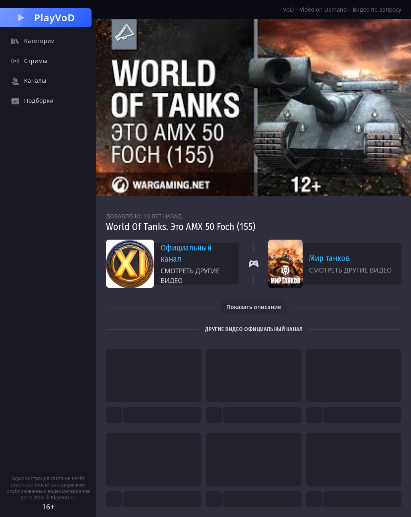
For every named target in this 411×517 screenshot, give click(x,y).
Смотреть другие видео (190, 276)
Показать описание (253, 307)
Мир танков (329, 258)
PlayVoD (45, 17)
